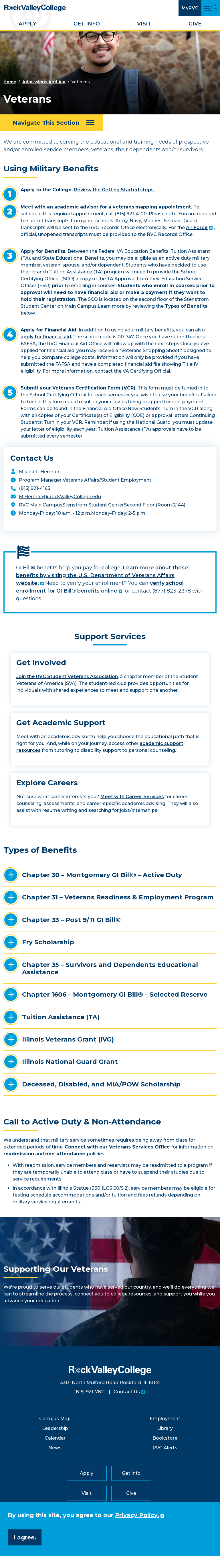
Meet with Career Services (132, 796)
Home (9, 81)
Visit (144, 24)
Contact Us (127, 1391)
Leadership (55, 1428)
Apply (27, 24)
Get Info (87, 24)
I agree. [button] (24, 1537)
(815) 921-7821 (90, 1391)
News (55, 1447)
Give (195, 24)
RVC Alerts (164, 1447)
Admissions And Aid (44, 81)
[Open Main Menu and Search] (210, 8)
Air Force (197, 227)
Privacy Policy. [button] (137, 1515)
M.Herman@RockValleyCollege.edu (60, 496)
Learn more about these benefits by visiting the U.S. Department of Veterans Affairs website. (102, 575)
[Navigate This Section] (51, 122)
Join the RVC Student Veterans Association (67, 676)
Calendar (55, 1438)
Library (165, 1428)
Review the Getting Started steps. (114, 189)
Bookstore (164, 1438)
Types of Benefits (186, 306)
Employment (165, 1418)
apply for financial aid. (46, 336)
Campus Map (55, 1418)
